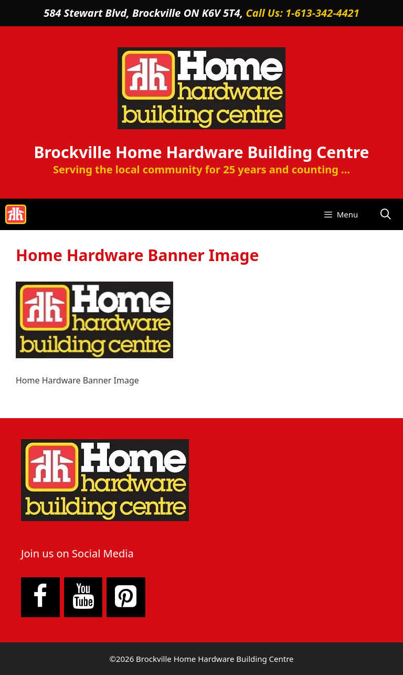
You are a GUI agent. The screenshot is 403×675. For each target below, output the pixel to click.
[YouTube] (83, 597)
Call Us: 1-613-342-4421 (302, 13)
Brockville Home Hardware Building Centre (201, 152)
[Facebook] (40, 597)
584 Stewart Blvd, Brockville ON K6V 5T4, (145, 13)
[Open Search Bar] (385, 214)
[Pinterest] (126, 597)
